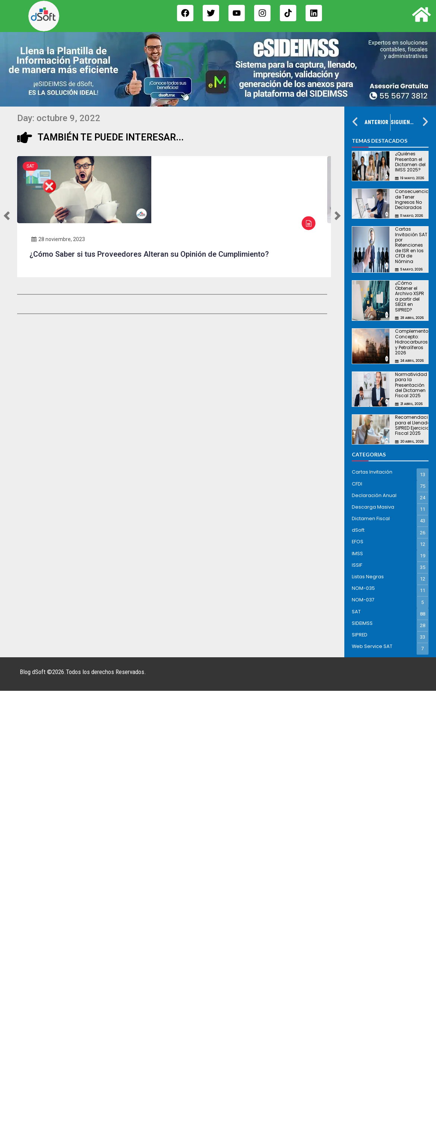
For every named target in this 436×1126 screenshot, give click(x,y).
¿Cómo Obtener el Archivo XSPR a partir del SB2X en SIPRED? (409, 296)
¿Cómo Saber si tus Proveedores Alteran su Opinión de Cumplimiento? (149, 254)
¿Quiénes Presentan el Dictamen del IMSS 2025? (410, 162)
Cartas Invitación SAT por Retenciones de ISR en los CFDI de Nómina (411, 245)
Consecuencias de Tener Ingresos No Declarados (413, 199)
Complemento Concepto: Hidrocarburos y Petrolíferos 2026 (411, 342)
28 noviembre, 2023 (58, 239)
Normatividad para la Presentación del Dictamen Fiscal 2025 (411, 385)
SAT (30, 166)
